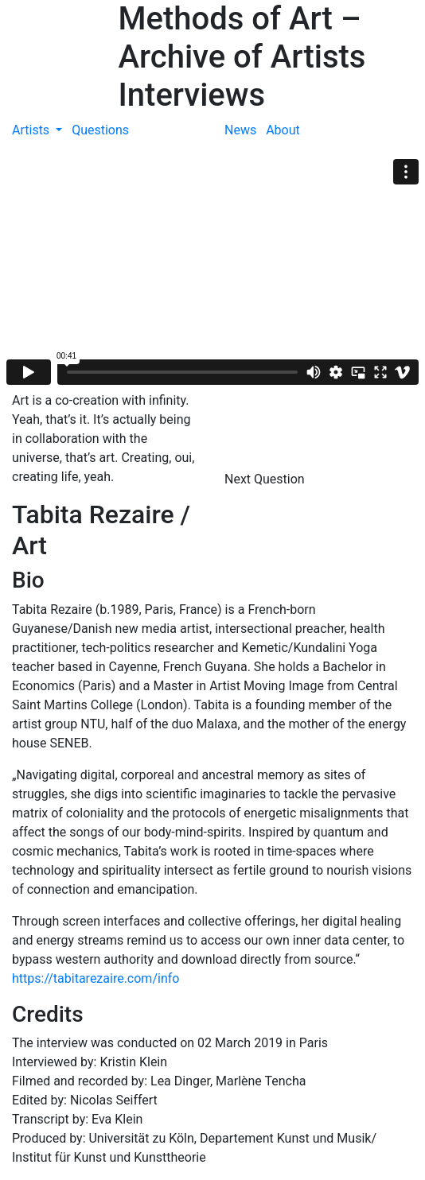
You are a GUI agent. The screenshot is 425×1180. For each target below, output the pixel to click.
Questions (100, 130)
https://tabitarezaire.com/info (95, 978)
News (240, 130)
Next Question (266, 479)
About (283, 130)
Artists (32, 130)
